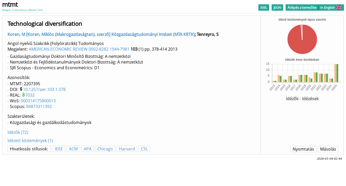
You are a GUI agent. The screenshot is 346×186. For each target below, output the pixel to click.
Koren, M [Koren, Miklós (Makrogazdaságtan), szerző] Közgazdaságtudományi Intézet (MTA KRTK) (101, 34)
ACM (73, 149)
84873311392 (39, 106)
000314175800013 (38, 101)
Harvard (127, 149)
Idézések (310, 99)
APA (87, 149)
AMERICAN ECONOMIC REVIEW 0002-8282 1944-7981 (79, 49)
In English (331, 7)
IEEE (59, 149)
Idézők (292, 99)
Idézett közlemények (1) (30, 140)
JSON (277, 7)
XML (263, 7)
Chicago (105, 149)
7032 (30, 95)
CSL (144, 149)
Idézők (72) (18, 132)
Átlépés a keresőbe (301, 7)
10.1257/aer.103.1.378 (44, 89)
